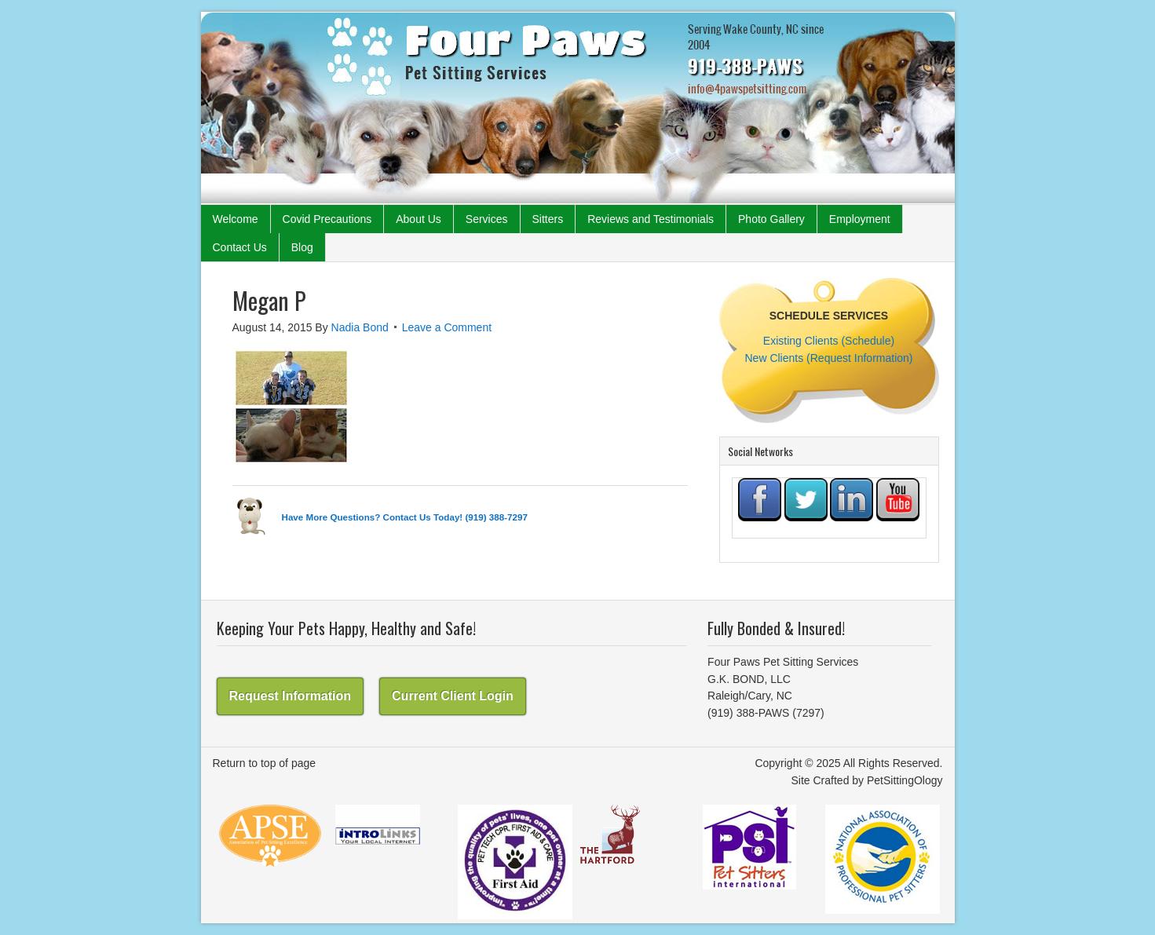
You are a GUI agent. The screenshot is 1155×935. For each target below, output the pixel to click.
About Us (418, 219)
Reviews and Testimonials (650, 219)
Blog (302, 247)
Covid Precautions (327, 219)
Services (487, 219)
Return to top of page (264, 763)
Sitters (548, 219)
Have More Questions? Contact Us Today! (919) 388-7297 (405, 517)
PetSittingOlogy (905, 780)
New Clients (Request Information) (829, 358)
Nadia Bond (360, 327)
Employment (859, 219)
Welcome (235, 219)
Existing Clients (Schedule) (828, 340)
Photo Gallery (771, 219)
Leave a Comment (447, 327)
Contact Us (240, 247)
